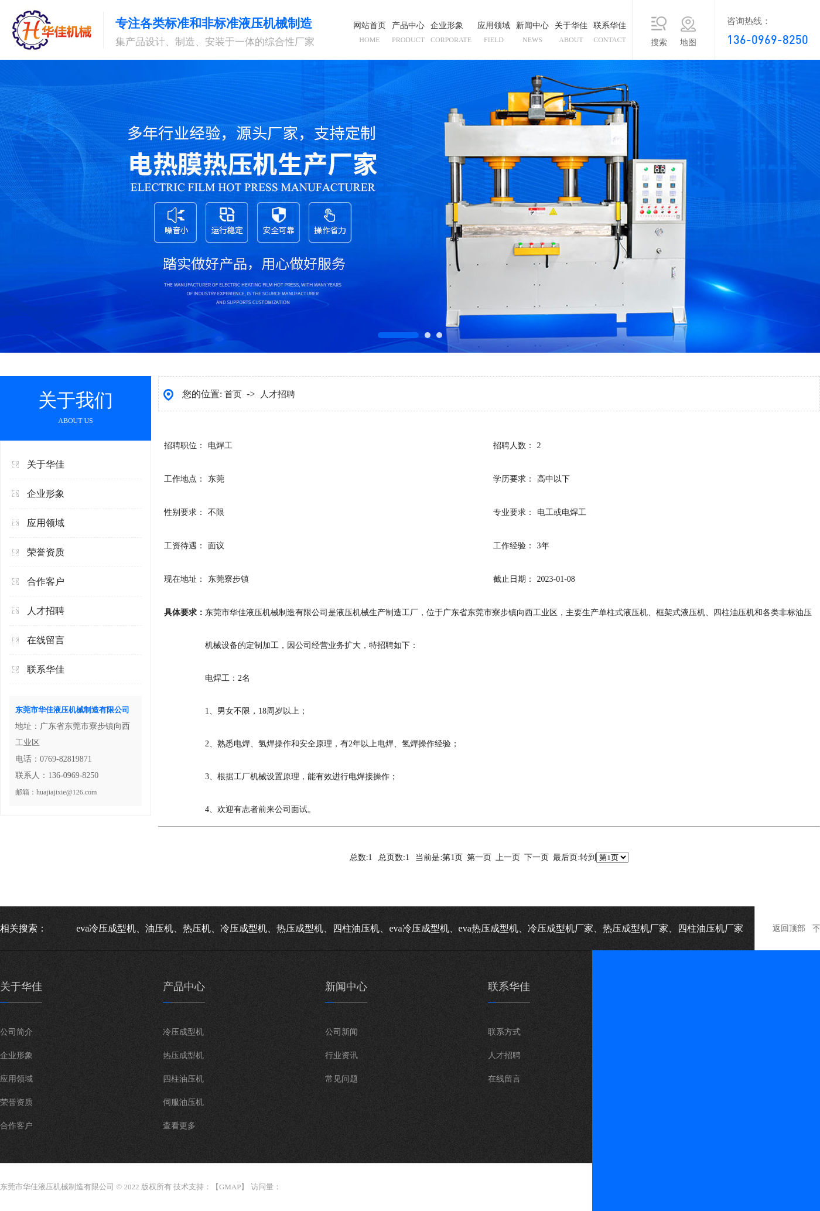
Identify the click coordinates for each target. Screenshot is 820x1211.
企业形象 (451, 35)
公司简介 (16, 1032)
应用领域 (493, 35)
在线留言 (45, 640)
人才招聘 (45, 611)
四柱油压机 (183, 1078)
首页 (234, 394)
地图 (688, 42)
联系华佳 (609, 35)
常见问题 (341, 1078)
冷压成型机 (183, 1032)
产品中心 (408, 35)
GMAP (230, 1186)
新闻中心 (532, 35)
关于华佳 (571, 35)
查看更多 (179, 1125)
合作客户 (45, 581)
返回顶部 (789, 928)
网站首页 (369, 35)
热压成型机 (183, 1055)
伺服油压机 (183, 1102)
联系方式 (504, 1032)
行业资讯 (341, 1055)
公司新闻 (341, 1032)
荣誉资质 (45, 552)
